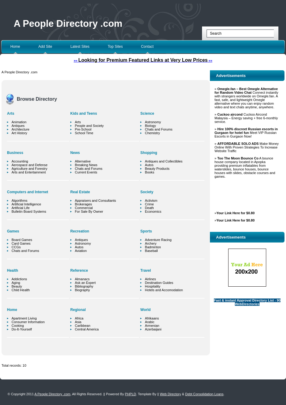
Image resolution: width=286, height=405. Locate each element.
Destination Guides (159, 283)
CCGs (16, 247)
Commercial (84, 208)
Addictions (19, 279)
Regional (78, 310)
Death (149, 208)
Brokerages (83, 204)
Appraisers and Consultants (95, 200)
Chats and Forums (25, 251)
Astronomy (83, 243)
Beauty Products (157, 168)
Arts (10, 113)
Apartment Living (24, 318)
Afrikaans (152, 318)
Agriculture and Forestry (29, 168)
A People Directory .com (68, 23)
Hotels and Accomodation (164, 290)
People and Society (89, 125)
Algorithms (19, 200)
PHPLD (130, 394)
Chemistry (152, 133)
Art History (19, 133)
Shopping (148, 153)
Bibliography (84, 286)
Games (13, 231)
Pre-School (83, 129)
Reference (79, 270)
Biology (150, 125)
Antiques (18, 125)
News (75, 153)
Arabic (149, 322)
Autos (79, 247)
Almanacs (82, 279)
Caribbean (82, 325)
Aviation (81, 251)
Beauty (17, 286)
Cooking (18, 325)
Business (15, 153)
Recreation (79, 231)
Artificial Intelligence (26, 204)
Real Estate (80, 192)
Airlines (150, 279)
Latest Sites (79, 46)
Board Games (22, 240)
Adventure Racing (158, 240)
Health (12, 270)
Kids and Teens (83, 113)
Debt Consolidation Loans (204, 394)
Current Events (86, 172)
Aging (16, 283)
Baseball (151, 251)
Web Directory (170, 394)
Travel (145, 270)
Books (149, 172)
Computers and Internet (27, 192)
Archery (150, 243)
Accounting (20, 161)
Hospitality (152, 286)
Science (147, 113)
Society (146, 192)
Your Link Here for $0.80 (235, 213)
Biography (82, 290)
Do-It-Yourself (22, 329)
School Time (84, 133)
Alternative (83, 161)
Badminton (153, 247)
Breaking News (86, 165)
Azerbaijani (153, 329)
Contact (147, 46)
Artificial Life (21, 208)
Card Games (21, 243)
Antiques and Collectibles (164, 161)
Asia (78, 322)
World (145, 310)
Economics (153, 211)
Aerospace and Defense (29, 165)
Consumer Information (28, 322)
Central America (87, 329)
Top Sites (115, 46)
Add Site (45, 46)
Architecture (21, 129)
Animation (19, 122)
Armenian (152, 325)
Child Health (21, 290)
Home (15, 46)
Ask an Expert (85, 283)
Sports (146, 231)
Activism (151, 200)
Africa (79, 318)
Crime (149, 204)
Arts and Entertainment (29, 172)
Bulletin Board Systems (29, 211)
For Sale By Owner (89, 211)
